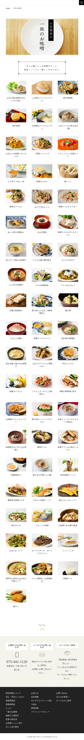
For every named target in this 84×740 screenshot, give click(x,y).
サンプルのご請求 (67, 645)
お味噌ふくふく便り (14, 723)
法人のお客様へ (62, 697)
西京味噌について (13, 693)
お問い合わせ (61, 693)
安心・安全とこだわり (15, 697)
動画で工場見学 (12, 716)
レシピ (8, 708)
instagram (61, 707)
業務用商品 (10, 704)
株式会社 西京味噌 (11, 2)
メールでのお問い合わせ (42, 646)
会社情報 (34, 697)
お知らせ (34, 693)
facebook (57, 707)
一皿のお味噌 (11, 712)
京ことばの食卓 (12, 727)
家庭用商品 (10, 701)
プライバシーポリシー (40, 712)
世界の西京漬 (11, 719)
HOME (8, 8)
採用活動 (34, 708)
